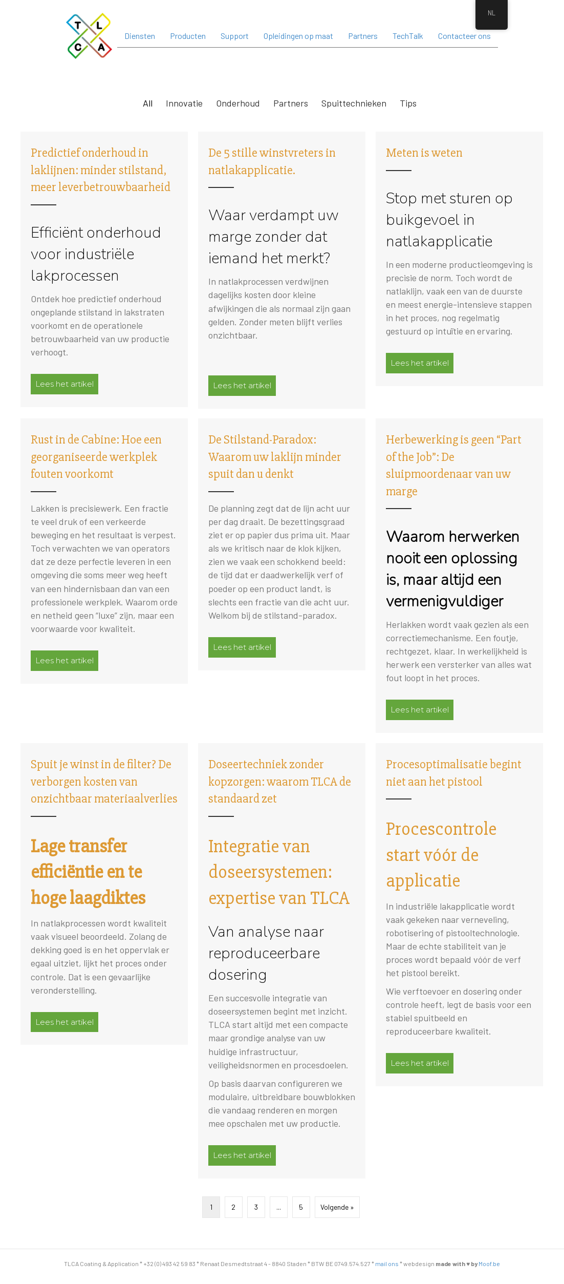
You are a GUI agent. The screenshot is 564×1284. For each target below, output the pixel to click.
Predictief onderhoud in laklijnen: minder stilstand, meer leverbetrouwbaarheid (100, 170)
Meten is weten (424, 152)
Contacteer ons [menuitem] (464, 35)
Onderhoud (238, 103)
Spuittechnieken (353, 103)
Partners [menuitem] (363, 35)
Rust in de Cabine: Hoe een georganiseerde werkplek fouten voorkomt (96, 456)
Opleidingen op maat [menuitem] (298, 35)
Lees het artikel (66, 383)
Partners (290, 103)
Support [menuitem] (235, 35)
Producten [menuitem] (188, 35)
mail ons (387, 1263)
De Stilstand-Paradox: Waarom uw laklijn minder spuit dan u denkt (274, 456)
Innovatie (184, 103)
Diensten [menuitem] (139, 35)
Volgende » (337, 1207)
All (148, 103)
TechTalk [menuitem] (408, 35)
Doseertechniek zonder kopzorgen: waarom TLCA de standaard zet (279, 781)
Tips (408, 103)
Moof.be (489, 1263)
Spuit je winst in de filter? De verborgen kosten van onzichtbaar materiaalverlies (104, 781)
